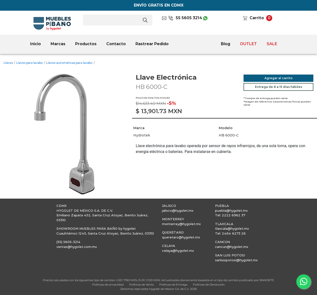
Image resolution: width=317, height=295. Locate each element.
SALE (272, 44)
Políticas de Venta (141, 284)
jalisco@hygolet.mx (177, 210)
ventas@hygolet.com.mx (76, 247)
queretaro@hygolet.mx (181, 237)
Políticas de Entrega (173, 284)
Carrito (257, 18)
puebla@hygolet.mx (231, 210)
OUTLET (248, 44)
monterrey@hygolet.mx (181, 224)
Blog (225, 44)
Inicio (35, 44)
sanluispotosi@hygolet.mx (236, 260)
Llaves (8, 63)
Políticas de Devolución (209, 284)
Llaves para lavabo (29, 63)
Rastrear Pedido (152, 44)
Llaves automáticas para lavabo (69, 63)
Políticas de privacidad (108, 284)
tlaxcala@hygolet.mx (232, 228)
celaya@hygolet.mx (178, 251)
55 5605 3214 (185, 18)
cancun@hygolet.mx (231, 247)
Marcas (58, 44)
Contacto (116, 44)
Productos (86, 44)
